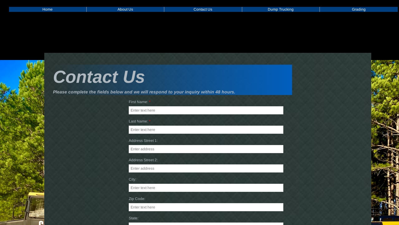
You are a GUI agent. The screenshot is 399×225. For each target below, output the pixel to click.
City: (132, 179)
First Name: (140, 102)
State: (133, 218)
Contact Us (203, 9)
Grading (359, 9)
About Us (125, 9)
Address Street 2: (143, 160)
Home (47, 9)
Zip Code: (137, 199)
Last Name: (140, 121)
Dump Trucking (281, 9)
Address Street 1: (143, 140)
